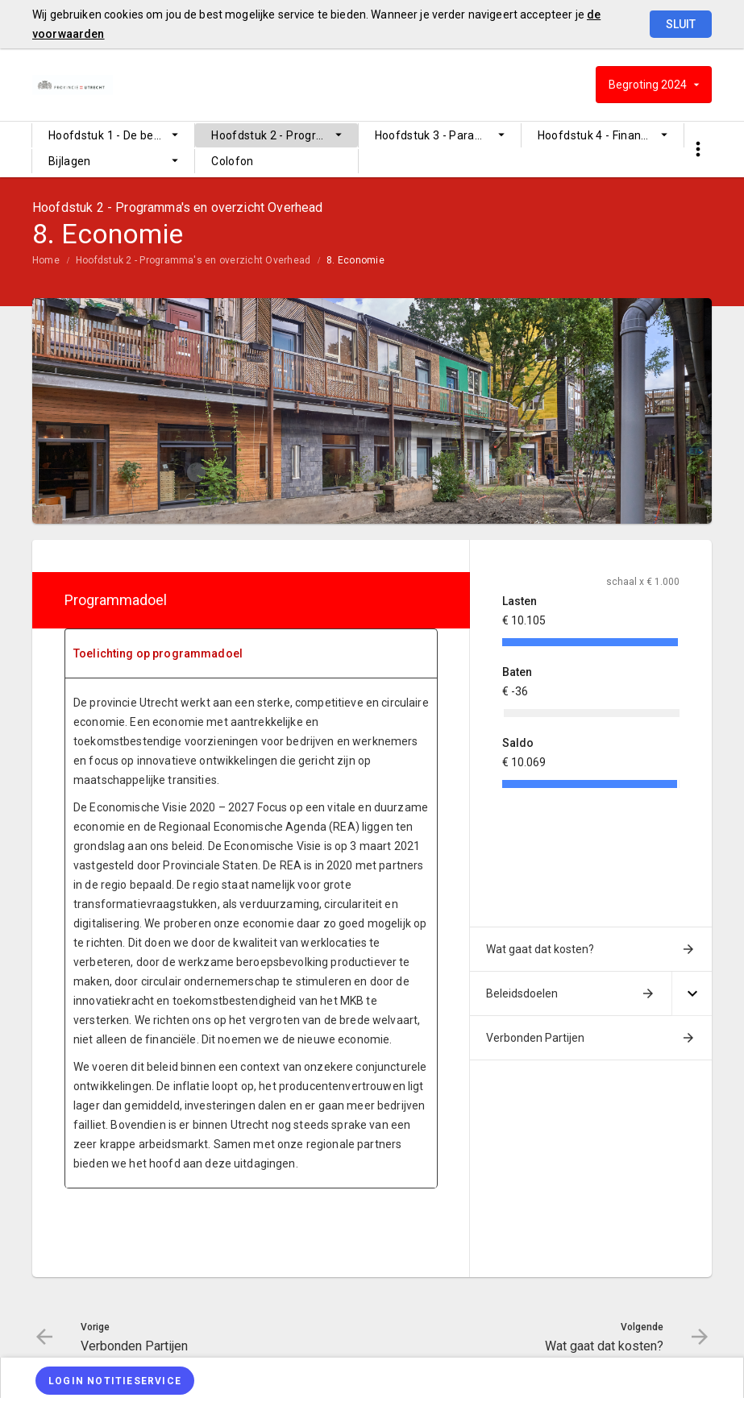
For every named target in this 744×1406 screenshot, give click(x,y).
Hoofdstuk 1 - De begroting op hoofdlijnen (121, 135)
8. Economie (355, 260)
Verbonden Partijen (535, 1037)
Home (46, 260)
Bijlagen (69, 161)
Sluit (681, 24)
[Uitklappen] (691, 994)
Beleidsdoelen (522, 993)
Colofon (232, 161)
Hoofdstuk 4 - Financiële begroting (611, 135)
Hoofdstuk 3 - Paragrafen (443, 135)
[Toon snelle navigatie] (698, 149)
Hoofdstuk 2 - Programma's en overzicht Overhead (284, 135)
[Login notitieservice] (115, 1380)
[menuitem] (113, 135)
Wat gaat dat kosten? (540, 949)
